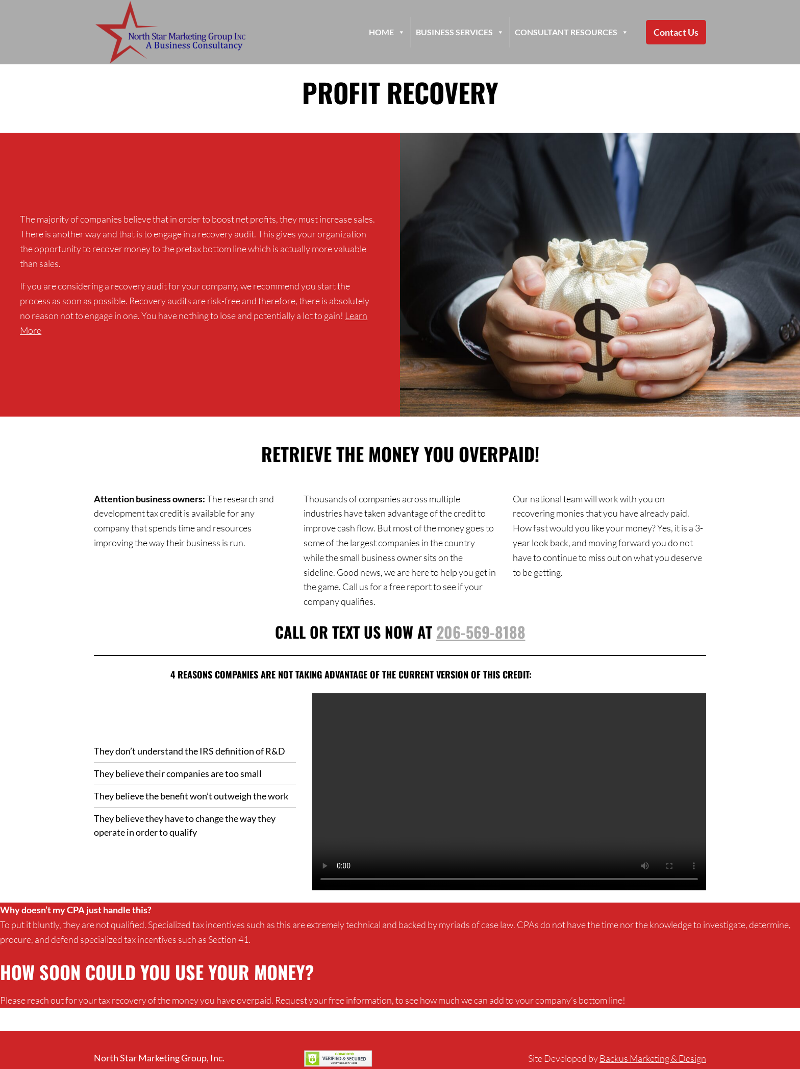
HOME (387, 32)
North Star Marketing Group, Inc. (159, 1057)
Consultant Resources (572, 32)
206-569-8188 (481, 631)
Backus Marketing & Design (652, 1058)
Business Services (460, 32)
